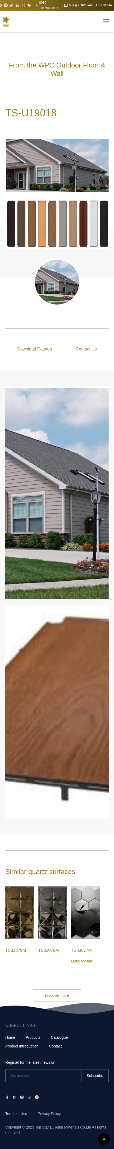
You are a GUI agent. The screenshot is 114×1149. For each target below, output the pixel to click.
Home (10, 1037)
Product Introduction (21, 1046)
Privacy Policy (49, 1114)
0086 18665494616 (47, 5)
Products (33, 1037)
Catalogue (59, 1037)
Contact (55, 1046)
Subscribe (95, 1076)
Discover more (57, 995)
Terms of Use (16, 1114)
